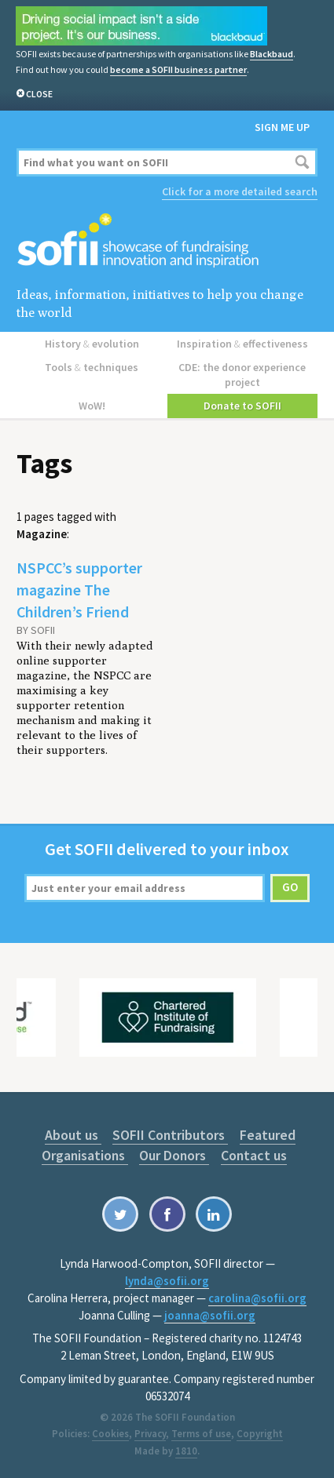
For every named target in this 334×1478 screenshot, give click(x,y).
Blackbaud (271, 54)
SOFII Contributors (170, 1135)
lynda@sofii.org (167, 1280)
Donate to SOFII (242, 406)
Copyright (260, 1433)
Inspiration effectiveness (242, 344)
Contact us (254, 1155)
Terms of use (201, 1433)
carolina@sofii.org (257, 1298)
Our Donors (174, 1155)
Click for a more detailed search (239, 191)
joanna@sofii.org (209, 1315)
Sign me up (282, 127)
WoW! (92, 406)
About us (73, 1135)
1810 (186, 1451)
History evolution (92, 344)
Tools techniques (91, 367)
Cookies (110, 1433)
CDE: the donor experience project (242, 374)
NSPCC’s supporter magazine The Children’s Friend (79, 589)
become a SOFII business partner (178, 69)
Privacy (150, 1433)
